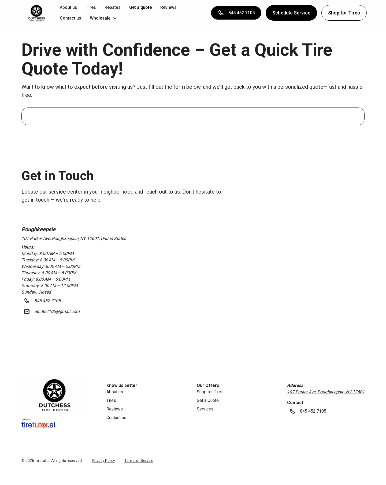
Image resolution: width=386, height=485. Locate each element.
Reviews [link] (168, 7)
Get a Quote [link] (208, 400)
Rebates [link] (113, 7)
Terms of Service (138, 460)
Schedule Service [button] (291, 13)
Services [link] (205, 409)
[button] (36, 13)
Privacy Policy (103, 460)
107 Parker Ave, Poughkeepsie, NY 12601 (326, 391)
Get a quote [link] (140, 7)
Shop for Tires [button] (344, 13)
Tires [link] (91, 7)
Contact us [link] (70, 18)
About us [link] (68, 7)
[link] (54, 394)
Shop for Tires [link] (210, 391)
